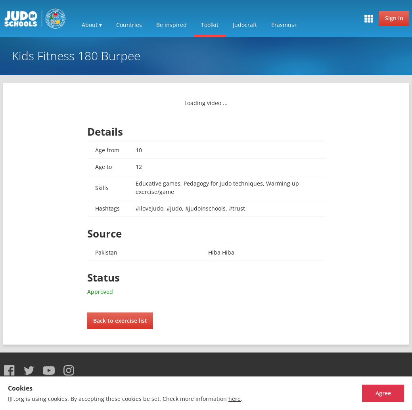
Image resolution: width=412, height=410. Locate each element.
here (234, 398)
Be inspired (171, 25)
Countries (129, 25)
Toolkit (209, 25)
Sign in (394, 18)
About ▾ (92, 25)
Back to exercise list (120, 320)
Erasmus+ (284, 25)
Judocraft (245, 25)
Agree (374, 393)
